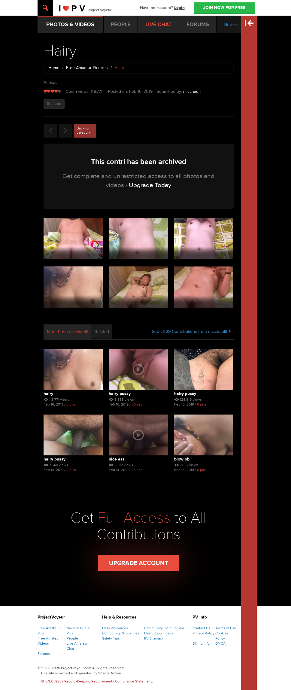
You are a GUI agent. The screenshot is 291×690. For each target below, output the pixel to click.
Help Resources (115, 628)
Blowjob (181, 459)
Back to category (84, 130)
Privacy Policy (203, 633)
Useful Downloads (158, 633)
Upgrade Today (150, 185)
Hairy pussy (120, 393)
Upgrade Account (138, 563)
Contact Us (201, 628)
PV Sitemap (153, 638)
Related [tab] (102, 331)
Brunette (54, 104)
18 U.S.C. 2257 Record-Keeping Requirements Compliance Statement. (97, 681)
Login (179, 7)
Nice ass (117, 459)
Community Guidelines (120, 633)
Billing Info (201, 643)
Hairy (48, 393)
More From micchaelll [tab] (67, 331)
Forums (44, 654)
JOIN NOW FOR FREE (224, 7)
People (72, 638)
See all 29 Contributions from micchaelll (191, 331)
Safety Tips (111, 638)
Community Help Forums (164, 628)
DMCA (220, 643)
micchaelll (192, 91)
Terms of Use (225, 628)
